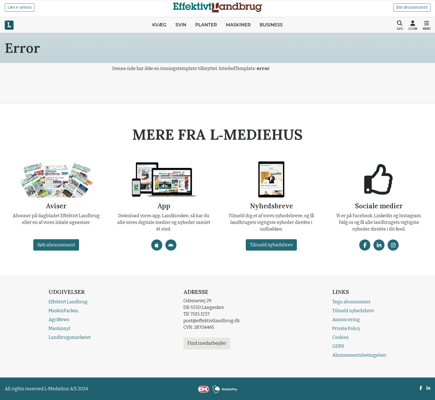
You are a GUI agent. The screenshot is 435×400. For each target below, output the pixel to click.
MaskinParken (63, 310)
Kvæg (159, 25)
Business (271, 25)
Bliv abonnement (412, 7)
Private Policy (346, 328)
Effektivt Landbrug (68, 301)
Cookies (340, 337)
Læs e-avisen (19, 7)
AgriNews (59, 319)
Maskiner (238, 25)
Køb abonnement (56, 245)
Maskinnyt (59, 328)
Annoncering (346, 319)
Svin (180, 25)
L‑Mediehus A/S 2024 (66, 388)
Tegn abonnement (351, 301)
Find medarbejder (206, 343)
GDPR (338, 346)
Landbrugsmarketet (70, 337)
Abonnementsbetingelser (359, 355)
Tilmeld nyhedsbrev (271, 245)
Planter (206, 25)
